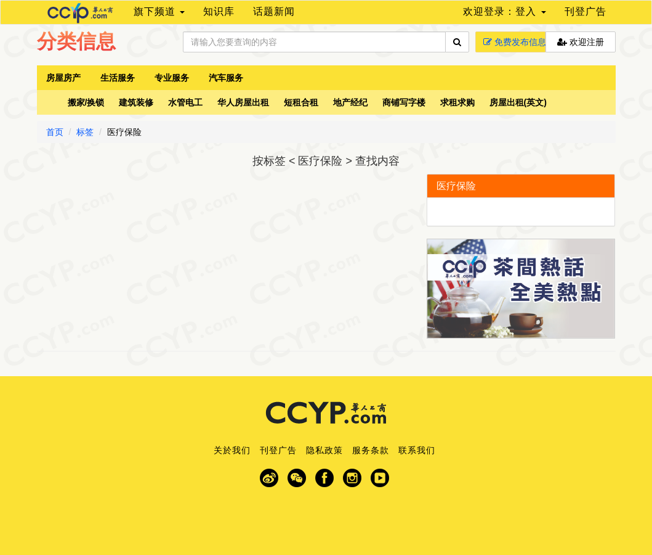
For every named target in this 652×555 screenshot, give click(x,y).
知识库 (219, 11)
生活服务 (117, 78)
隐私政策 (324, 450)
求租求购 (457, 102)
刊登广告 (585, 11)
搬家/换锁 (86, 102)
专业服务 (172, 78)
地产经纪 (350, 102)
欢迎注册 (580, 42)
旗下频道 (159, 11)
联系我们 (416, 450)
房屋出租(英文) (518, 102)
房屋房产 (63, 78)
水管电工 (185, 102)
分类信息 (76, 41)
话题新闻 (274, 11)
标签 (85, 132)
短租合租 (301, 102)
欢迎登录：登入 (504, 11)
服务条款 (370, 450)
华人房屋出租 (243, 102)
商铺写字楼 (403, 102)
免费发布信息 (514, 42)
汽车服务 (226, 78)
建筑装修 (136, 102)
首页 (54, 132)
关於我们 (232, 450)
